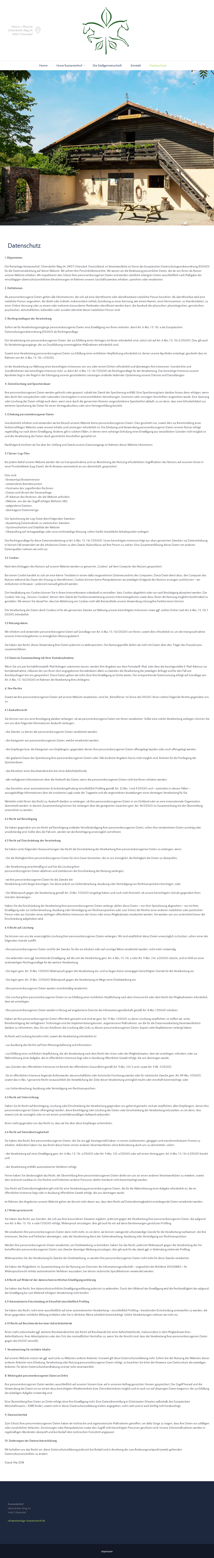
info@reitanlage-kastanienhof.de (26, 1520)
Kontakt (136, 65)
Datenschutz (158, 65)
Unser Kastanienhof (69, 65)
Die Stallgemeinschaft (107, 65)
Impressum (107, 1551)
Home (43, 65)
